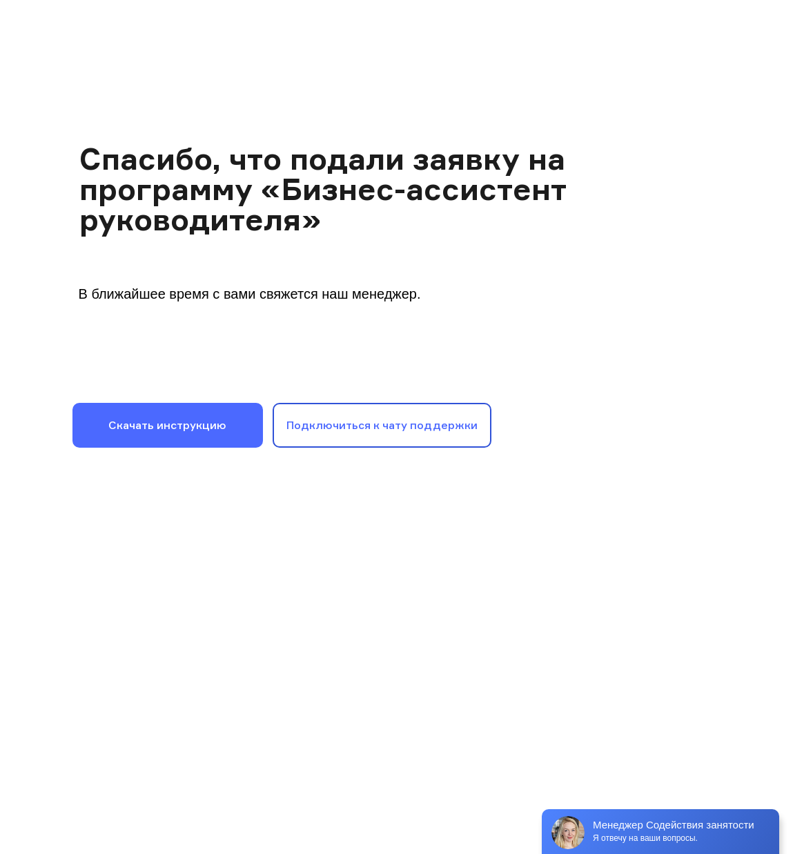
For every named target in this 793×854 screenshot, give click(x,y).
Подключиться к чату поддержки (382, 425)
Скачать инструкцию (167, 425)
